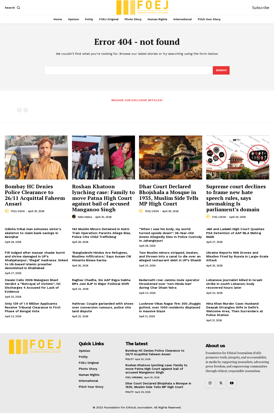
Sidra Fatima (85, 216)
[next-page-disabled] (25, 110)
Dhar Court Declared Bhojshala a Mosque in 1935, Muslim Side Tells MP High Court (168, 195)
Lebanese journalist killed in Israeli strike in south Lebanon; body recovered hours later (234, 283)
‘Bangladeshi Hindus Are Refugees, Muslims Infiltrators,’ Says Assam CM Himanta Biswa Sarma (101, 256)
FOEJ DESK (18, 211)
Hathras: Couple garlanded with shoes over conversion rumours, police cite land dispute (102, 307)
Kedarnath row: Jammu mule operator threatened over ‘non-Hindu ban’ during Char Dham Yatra (169, 283)
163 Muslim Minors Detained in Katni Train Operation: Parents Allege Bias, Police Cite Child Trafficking (101, 232)
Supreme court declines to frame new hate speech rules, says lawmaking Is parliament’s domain (236, 197)
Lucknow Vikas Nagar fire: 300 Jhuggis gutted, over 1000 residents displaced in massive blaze (170, 307)
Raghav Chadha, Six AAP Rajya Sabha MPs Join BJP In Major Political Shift (101, 282)
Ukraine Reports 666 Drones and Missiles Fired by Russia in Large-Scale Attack (237, 256)
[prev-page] (19, 110)
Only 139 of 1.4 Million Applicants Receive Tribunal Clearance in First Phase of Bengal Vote (33, 307)
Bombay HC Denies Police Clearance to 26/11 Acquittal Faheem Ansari (35, 195)
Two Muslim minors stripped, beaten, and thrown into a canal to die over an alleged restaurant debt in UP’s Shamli (170, 256)
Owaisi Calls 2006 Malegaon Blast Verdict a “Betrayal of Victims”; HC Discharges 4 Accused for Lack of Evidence (33, 285)
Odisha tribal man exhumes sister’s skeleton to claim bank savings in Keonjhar (33, 232)
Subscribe (260, 7)
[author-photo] (7, 211)
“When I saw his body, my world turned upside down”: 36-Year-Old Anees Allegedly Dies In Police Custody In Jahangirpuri (170, 234)
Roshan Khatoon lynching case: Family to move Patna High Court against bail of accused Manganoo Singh (103, 197)
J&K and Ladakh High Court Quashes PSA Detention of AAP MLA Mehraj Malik (235, 232)
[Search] (221, 70)
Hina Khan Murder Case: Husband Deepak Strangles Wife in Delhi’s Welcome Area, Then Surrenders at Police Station (234, 309)
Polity (129, 359)
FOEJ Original (134, 377)
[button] (13, 7)
